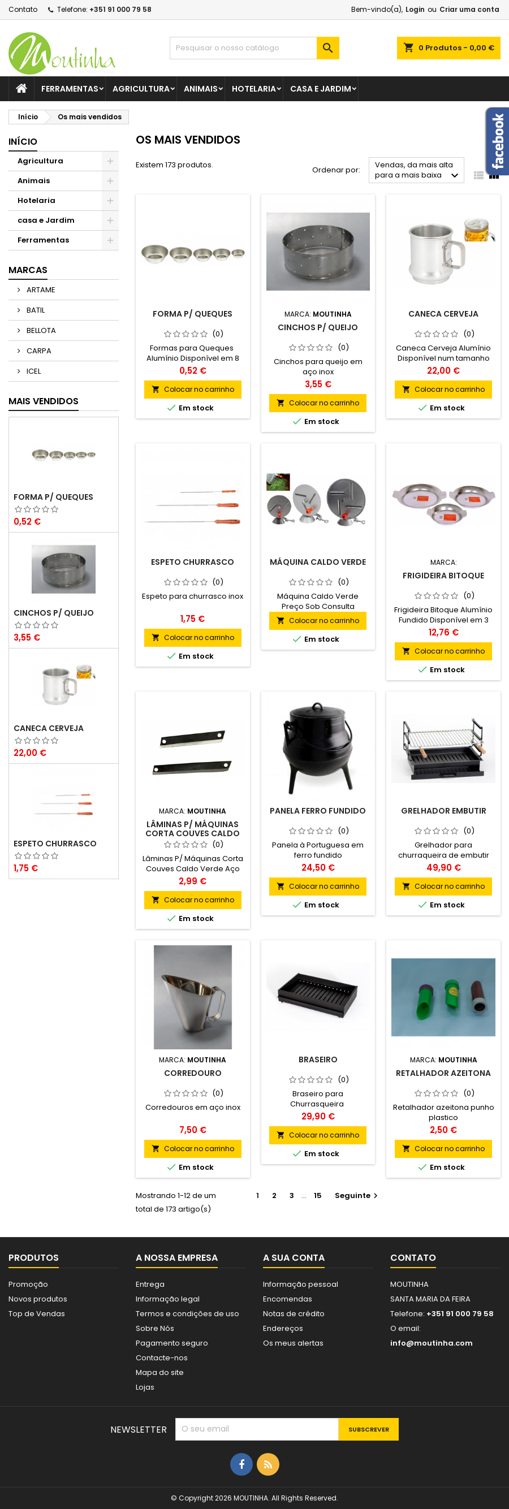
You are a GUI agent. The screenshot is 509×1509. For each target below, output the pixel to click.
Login (415, 9)
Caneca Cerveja (49, 728)
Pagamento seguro (172, 1343)
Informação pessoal (300, 1284)
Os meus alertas (293, 1343)
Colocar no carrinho (193, 389)
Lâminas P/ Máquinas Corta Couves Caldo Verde (192, 833)
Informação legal (168, 1299)
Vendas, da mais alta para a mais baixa (418, 171)
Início (22, 141)
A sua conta (294, 1257)
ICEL (33, 371)
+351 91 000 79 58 (120, 9)
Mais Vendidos (43, 401)
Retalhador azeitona (443, 1073)
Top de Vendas (36, 1313)
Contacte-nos (162, 1357)
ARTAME (40, 289)
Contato (22, 9)
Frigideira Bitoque (443, 575)
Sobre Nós (155, 1328)
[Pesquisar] (254, 48)
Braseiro (318, 1059)
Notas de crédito (294, 1313)
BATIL (35, 310)
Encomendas (287, 1299)
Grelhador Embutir (443, 810)
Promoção (28, 1284)
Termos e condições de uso (187, 1313)
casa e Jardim (320, 88)
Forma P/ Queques (53, 496)
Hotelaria (254, 88)
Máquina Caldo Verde (318, 562)
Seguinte (358, 1195)
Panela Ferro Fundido (318, 810)
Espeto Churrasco (55, 843)
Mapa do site (160, 1372)
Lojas (145, 1387)
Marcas (28, 269)
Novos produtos (37, 1299)
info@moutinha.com (431, 1343)
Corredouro (193, 1073)
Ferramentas (69, 88)
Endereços (283, 1328)
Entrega (150, 1284)
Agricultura (141, 88)
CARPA (38, 350)
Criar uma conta (469, 9)
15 (318, 1195)
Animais (201, 88)
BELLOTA (40, 330)
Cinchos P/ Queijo (54, 612)
